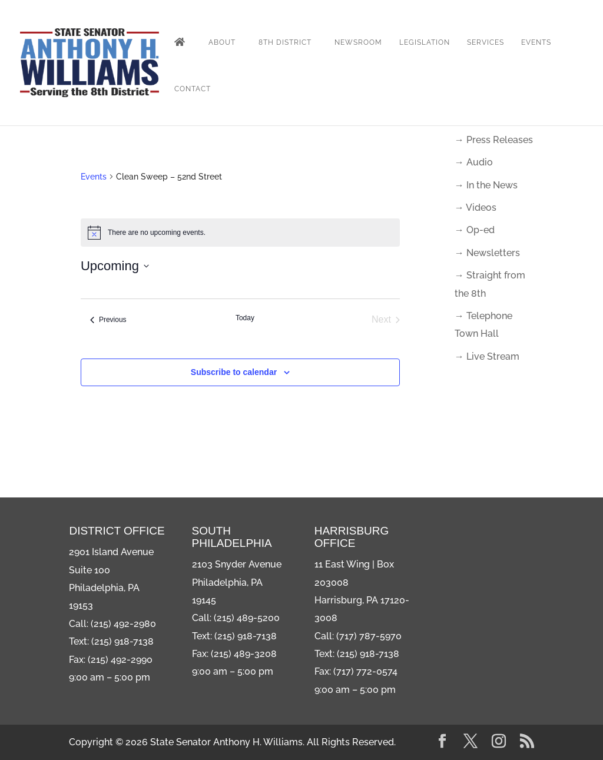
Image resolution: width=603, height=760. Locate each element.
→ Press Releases (494, 139)
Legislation (424, 42)
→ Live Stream (487, 356)
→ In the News (486, 185)
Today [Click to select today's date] (245, 318)
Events (536, 42)
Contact (192, 89)
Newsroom (358, 42)
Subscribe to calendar (234, 372)
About (222, 42)
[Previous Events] (108, 319)
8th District (285, 42)
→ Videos (475, 207)
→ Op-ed (475, 229)
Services (485, 42)
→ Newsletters (487, 252)
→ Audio (474, 162)
